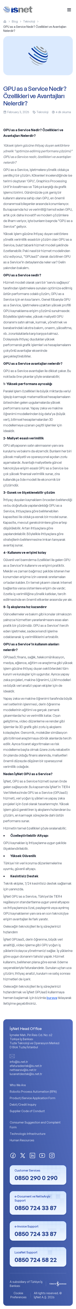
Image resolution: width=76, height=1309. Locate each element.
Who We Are (18, 1085)
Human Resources (22, 1140)
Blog (15, 21)
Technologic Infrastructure (27, 1133)
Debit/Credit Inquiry (23, 1104)
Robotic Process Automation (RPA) (33, 1091)
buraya (52, 998)
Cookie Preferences (18, 1295)
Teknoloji (29, 21)
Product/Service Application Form (32, 1098)
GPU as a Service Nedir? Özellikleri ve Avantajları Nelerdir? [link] (34, 28)
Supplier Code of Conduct (27, 1111)
